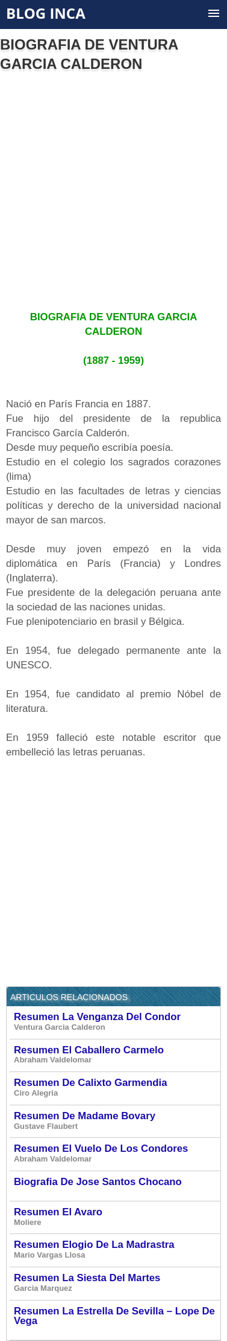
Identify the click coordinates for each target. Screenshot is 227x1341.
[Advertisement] (113, 186)
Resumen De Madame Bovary (116, 1121)
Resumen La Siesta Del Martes (116, 1283)
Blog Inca (46, 13)
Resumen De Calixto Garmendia (116, 1088)
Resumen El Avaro (116, 1217)
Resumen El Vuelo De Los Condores (116, 1154)
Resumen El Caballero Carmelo (116, 1055)
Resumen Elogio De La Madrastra (116, 1250)
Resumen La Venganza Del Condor (116, 1022)
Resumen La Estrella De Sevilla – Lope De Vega (116, 1319)
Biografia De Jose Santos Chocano (116, 1185)
